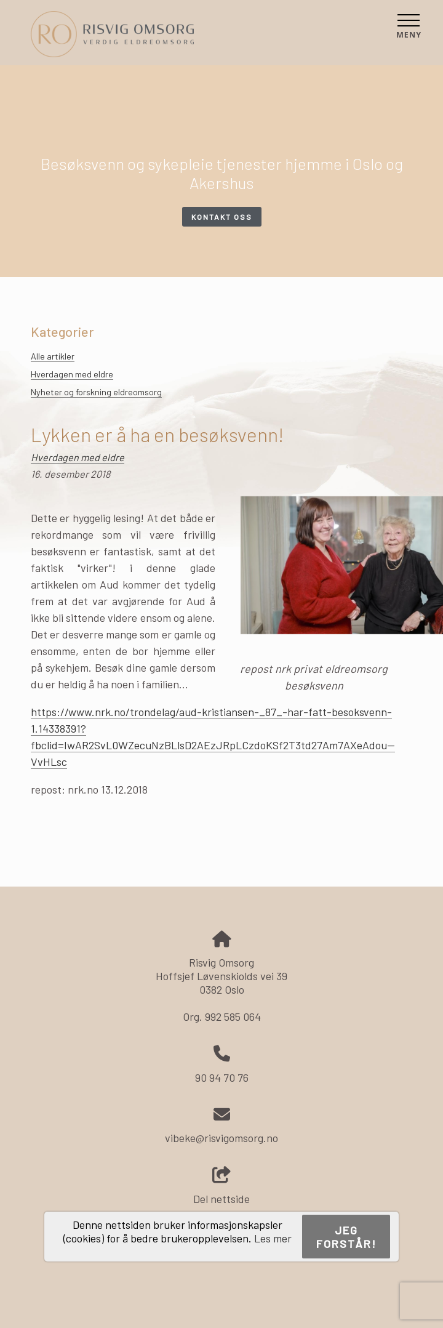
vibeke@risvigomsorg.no (221, 1138)
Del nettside (221, 1186)
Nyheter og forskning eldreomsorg (96, 392)
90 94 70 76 (222, 1077)
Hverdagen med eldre (72, 374)
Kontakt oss (221, 216)
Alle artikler (52, 356)
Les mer (273, 1238)
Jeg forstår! (346, 1236)
